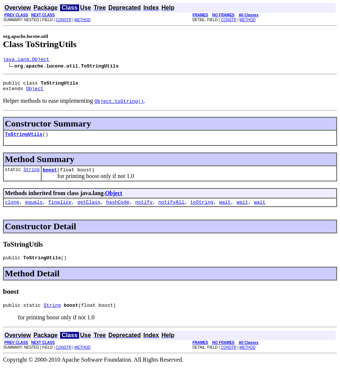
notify (144, 208)
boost (50, 175)
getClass (88, 208)
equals (34, 208)
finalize (59, 208)
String (31, 175)
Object (34, 91)
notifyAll (171, 208)
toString (201, 208)
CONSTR (63, 20)
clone (12, 208)
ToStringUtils (23, 138)
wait (225, 208)
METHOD (83, 20)
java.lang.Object (26, 60)
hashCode (117, 208)
